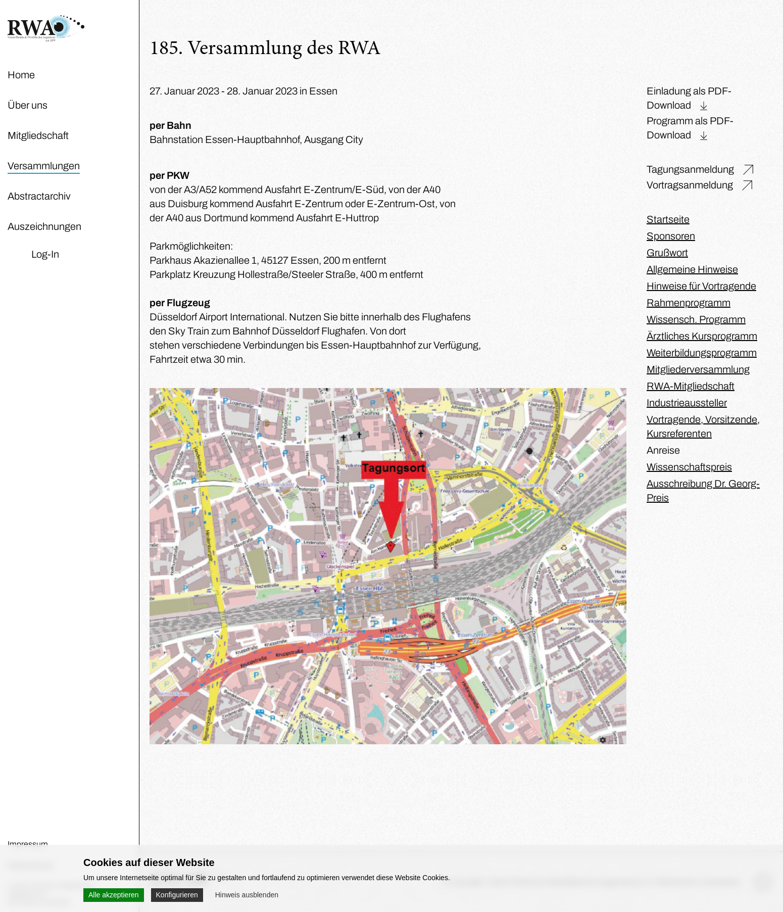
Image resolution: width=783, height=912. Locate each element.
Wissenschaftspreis (689, 466)
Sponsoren (671, 236)
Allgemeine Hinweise (692, 269)
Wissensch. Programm (696, 319)
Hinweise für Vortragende (701, 286)
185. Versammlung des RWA (265, 49)
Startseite (668, 219)
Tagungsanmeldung (690, 169)
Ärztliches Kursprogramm (702, 336)
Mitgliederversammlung (698, 369)
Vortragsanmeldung (690, 184)
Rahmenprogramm (688, 302)
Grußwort (667, 252)
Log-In (45, 254)
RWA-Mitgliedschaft (691, 386)
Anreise (663, 450)
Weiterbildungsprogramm (702, 352)
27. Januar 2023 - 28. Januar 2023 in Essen (243, 91)
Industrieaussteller (687, 402)
